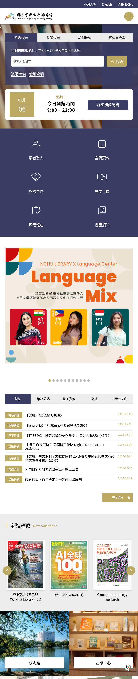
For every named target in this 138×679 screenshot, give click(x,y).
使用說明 (36, 73)
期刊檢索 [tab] (85, 37)
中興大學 (90, 4)
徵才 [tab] (94, 386)
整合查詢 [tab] (21, 37)
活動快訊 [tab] (120, 386)
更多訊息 (121, 485)
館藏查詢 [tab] (53, 37)
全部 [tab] (18, 386)
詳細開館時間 (108, 104)
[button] (49, 368)
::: (1, 10)
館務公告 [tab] (43, 386)
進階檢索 (18, 73)
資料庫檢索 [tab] (117, 37)
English (107, 4)
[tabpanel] (69, 435)
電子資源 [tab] (69, 386)
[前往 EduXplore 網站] (127, 668)
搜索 (116, 61)
